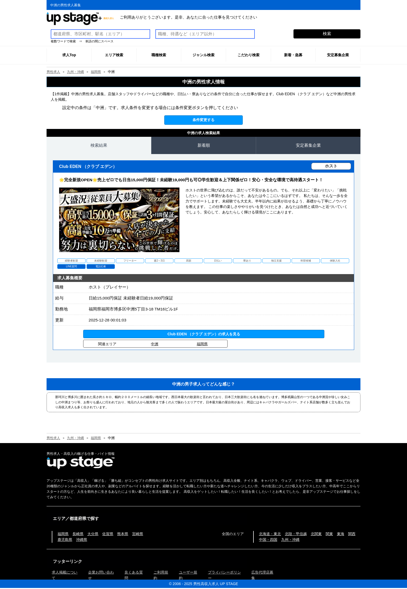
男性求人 (53, 72)
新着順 (203, 145)
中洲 (154, 345)
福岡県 (96, 72)
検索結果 (99, 145)
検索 (327, 33)
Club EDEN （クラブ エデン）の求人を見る (203, 335)
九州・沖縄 (75, 72)
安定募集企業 (308, 145)
